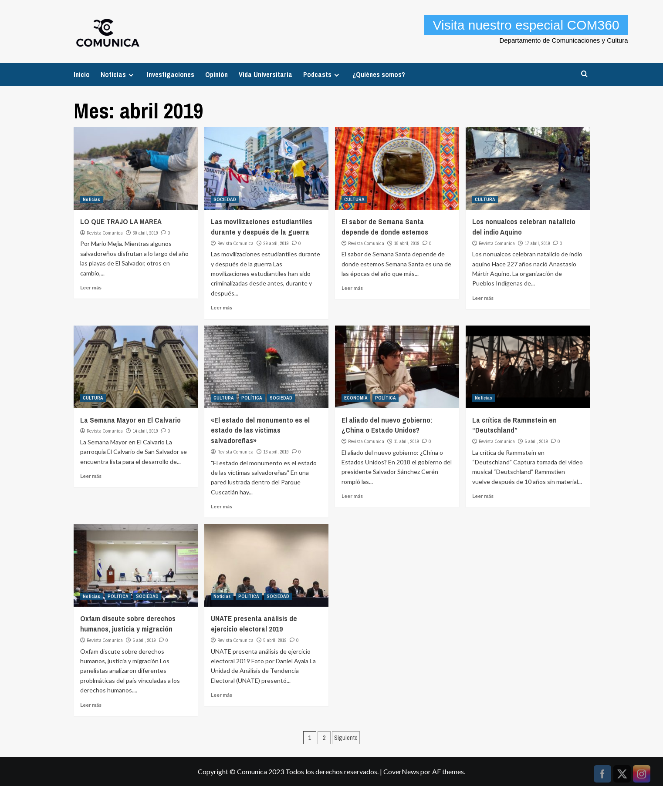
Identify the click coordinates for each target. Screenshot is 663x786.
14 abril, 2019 (145, 431)
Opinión (216, 74)
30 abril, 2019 (145, 233)
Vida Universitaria (265, 74)
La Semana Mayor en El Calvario (130, 420)
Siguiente (346, 738)
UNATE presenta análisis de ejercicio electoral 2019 (254, 623)
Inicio (82, 74)
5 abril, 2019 (536, 441)
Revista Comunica (105, 233)
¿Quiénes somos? (378, 74)
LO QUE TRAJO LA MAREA (121, 221)
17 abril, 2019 (537, 243)
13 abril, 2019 (276, 452)
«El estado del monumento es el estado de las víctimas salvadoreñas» (260, 430)
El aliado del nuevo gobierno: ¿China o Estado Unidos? (387, 425)
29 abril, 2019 (276, 243)
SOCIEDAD (224, 199)
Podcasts (322, 74)
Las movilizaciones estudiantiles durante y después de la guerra (261, 226)
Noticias (118, 74)
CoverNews (401, 771)
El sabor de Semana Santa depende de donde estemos (385, 226)
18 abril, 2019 (406, 243)
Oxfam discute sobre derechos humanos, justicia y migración (128, 623)
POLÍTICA (251, 398)
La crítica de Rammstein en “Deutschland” (514, 425)
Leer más (90, 287)
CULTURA (354, 199)
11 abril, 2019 (406, 441)
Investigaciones (170, 74)
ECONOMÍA (356, 398)
